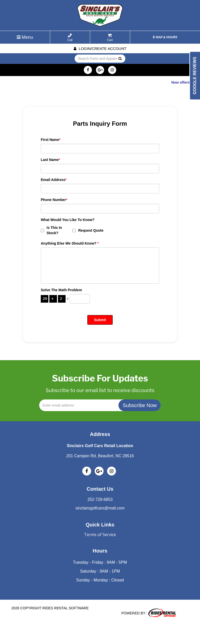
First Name (51, 140)
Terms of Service (100, 534)
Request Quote (88, 230)
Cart (110, 37)
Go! (119, 59)
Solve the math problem (61, 290)
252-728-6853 (100, 499)
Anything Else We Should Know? (70, 243)
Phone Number (54, 200)
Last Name (50, 160)
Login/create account (100, 48)
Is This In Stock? (51, 230)
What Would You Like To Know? (67, 220)
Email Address (54, 180)
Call (70, 37)
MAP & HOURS (165, 37)
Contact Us (100, 489)
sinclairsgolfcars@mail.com (100, 508)
